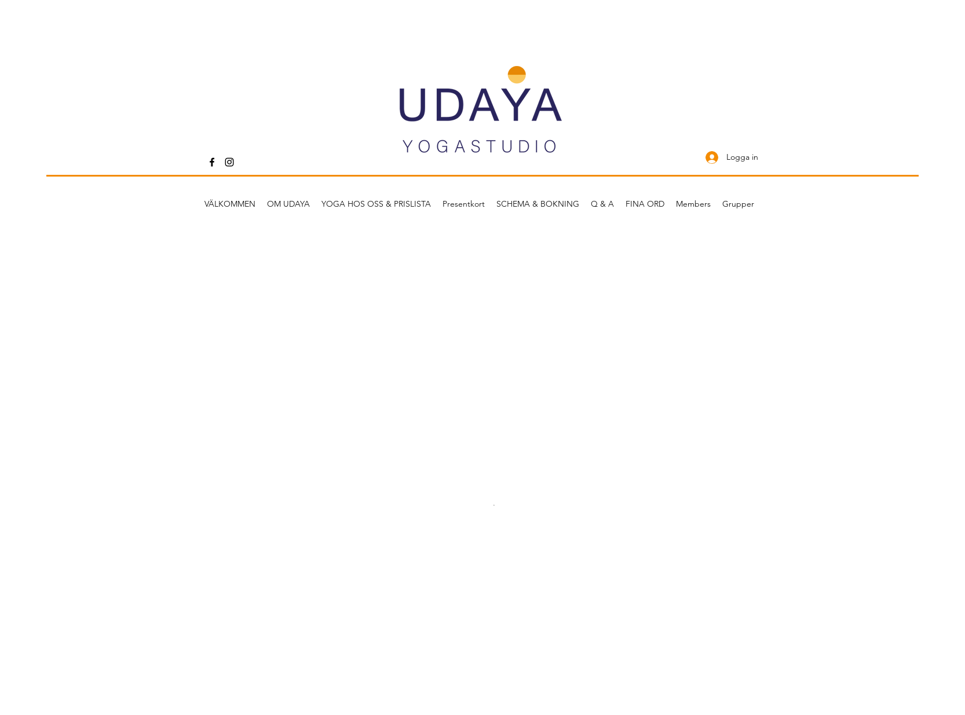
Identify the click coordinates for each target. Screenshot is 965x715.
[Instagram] (229, 162)
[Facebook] (212, 162)
